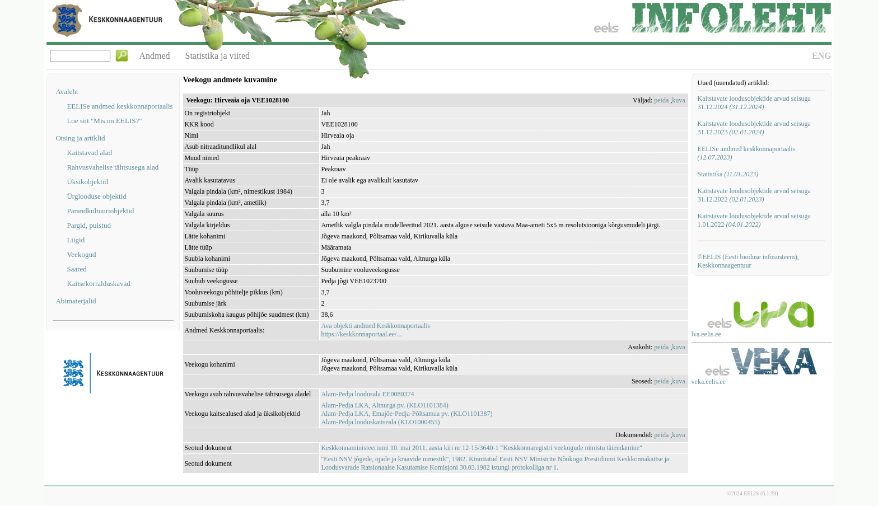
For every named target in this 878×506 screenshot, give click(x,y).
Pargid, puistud (89, 225)
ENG (822, 55)
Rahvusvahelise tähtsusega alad (112, 167)
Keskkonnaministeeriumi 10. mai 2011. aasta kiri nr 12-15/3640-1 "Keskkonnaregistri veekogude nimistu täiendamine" (481, 448)
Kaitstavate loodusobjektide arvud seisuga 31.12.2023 (754, 128)
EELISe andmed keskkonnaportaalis (119, 106)
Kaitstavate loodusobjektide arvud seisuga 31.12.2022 (754, 195)
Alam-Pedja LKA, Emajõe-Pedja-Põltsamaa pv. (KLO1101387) (406, 414)
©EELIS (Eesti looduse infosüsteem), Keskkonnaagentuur (748, 261)
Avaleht (66, 91)
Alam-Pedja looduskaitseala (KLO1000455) (380, 422)
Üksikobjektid (87, 181)
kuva (678, 100)
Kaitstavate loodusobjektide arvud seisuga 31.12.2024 (754, 103)
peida (661, 100)
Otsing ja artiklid (80, 138)
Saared (76, 269)
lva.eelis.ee (706, 334)
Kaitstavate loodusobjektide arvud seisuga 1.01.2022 (754, 220)
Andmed (154, 55)
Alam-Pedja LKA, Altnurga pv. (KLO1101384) (384, 405)
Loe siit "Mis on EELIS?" (104, 120)
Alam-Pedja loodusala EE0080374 (367, 394)
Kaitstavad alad (89, 152)
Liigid (76, 240)
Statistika (728, 174)
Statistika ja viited (217, 55)
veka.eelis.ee (709, 382)
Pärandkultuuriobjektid (100, 211)
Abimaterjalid (75, 301)
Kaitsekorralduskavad (98, 283)
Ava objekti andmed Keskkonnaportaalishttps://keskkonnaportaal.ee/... (375, 330)
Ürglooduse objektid (96, 196)
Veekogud (81, 254)
